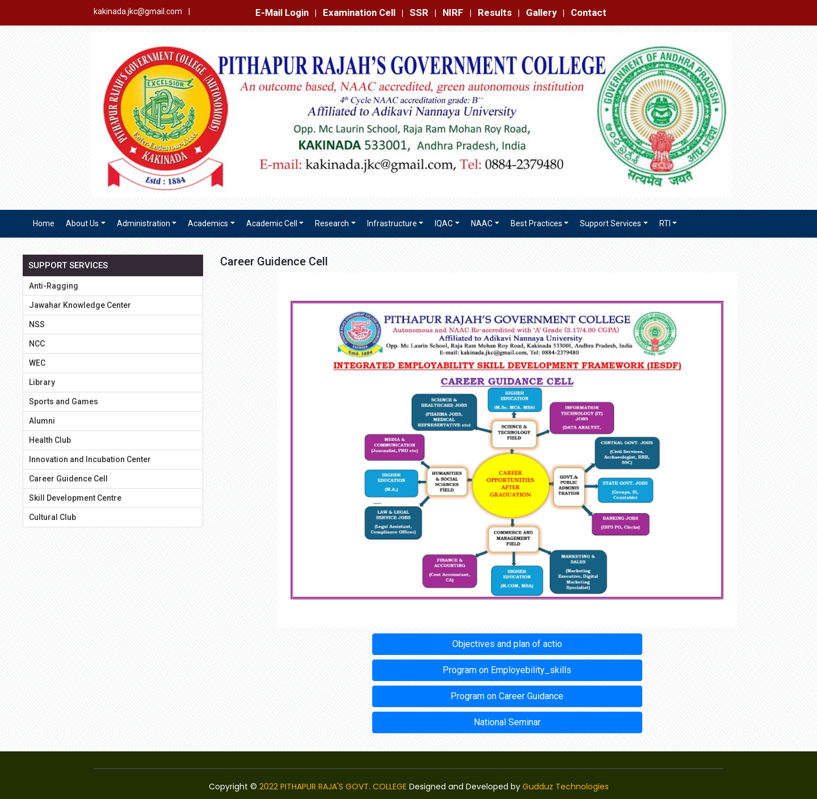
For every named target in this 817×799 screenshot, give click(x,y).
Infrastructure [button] (392, 223)
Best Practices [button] (536, 223)
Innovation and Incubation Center (90, 459)
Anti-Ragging (53, 285)
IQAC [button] (444, 223)
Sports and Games (63, 401)
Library (42, 382)
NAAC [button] (481, 223)
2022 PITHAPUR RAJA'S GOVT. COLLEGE (333, 786)
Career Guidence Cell (68, 478)
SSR (419, 12)
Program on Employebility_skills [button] (507, 670)
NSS (37, 324)
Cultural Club (52, 517)
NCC (37, 343)
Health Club (50, 440)
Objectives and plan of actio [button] (507, 644)
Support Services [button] (610, 223)
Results (495, 12)
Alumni (42, 420)
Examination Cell (359, 12)
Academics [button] (208, 223)
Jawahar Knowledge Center (80, 305)
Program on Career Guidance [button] (506, 696)
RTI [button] (665, 223)
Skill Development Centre (75, 497)
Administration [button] (143, 223)
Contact (589, 12)
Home (43, 223)
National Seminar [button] (507, 722)
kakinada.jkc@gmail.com (138, 11)
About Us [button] (82, 223)
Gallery (541, 12)
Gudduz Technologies (566, 786)
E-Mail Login (282, 12)
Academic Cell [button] (271, 223)
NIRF (453, 12)
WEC (37, 362)
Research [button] (332, 223)
